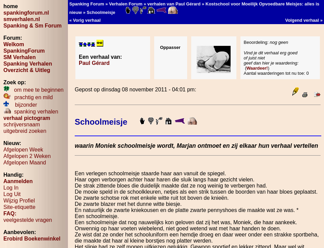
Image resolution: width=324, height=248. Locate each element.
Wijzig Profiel (19, 200)
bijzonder (20, 105)
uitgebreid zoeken (24, 131)
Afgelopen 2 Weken (27, 156)
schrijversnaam (21, 124)
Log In (10, 188)
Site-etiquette (19, 207)
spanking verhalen (30, 111)
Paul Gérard (94, 63)
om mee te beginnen (33, 90)
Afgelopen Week (23, 150)
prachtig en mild (28, 97)
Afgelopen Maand (24, 162)
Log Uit (12, 194)
